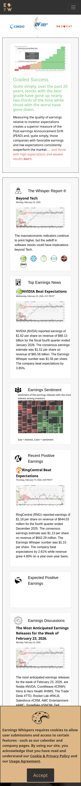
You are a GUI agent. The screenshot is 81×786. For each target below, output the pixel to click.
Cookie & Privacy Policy (50, 756)
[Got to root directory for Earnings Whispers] (7, 7)
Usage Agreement (24, 761)
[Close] (40, 775)
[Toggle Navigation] (73, 7)
